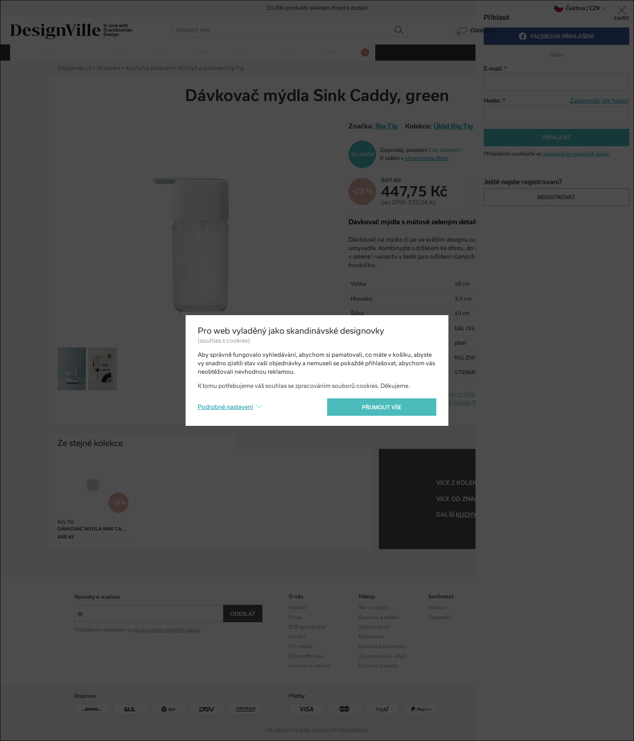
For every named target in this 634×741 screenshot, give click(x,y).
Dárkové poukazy (379, 666)
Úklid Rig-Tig (453, 126)
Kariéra (297, 637)
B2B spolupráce (307, 627)
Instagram (510, 607)
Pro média (301, 646)
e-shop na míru (312, 730)
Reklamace (371, 637)
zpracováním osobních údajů (166, 630)
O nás (295, 617)
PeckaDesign (353, 730)
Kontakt (297, 607)
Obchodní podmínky (382, 646)
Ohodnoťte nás (306, 656)
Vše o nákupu (374, 607)
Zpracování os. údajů (383, 656)
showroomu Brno (426, 158)
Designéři (439, 617)
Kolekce (437, 607)
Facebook (509, 617)
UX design (278, 730)
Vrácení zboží (374, 627)
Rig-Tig (499, 499)
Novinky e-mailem (97, 597)
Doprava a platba (379, 617)
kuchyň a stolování (490, 515)
